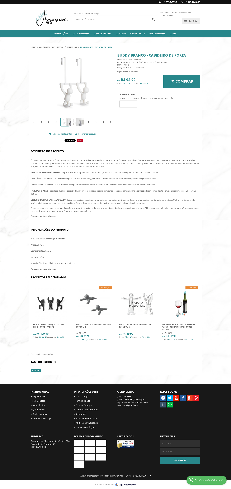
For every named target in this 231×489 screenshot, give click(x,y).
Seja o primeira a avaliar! (127, 71)
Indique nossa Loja (41, 418)
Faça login (95, 13)
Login (173, 33)
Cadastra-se (137, 33)
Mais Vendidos (102, 33)
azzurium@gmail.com (127, 405)
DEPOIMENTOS (157, 33)
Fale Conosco (167, 15)
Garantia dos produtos (87, 409)
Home (174, 12)
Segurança (81, 414)
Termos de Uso (83, 400)
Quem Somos (39, 409)
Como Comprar (83, 396)
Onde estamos (39, 414)
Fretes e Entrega (84, 405)
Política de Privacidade (87, 422)
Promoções (61, 33)
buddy (35, 370)
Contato (121, 33)
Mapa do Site (38, 405)
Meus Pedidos (185, 12)
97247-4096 (192, 2)
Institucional (40, 391)
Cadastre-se (165, 12)
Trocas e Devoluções (85, 427)
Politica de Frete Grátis (87, 418)
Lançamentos (81, 33)
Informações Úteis (86, 391)
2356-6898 (169, 2)
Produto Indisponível (137, 304)
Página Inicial (39, 396)
